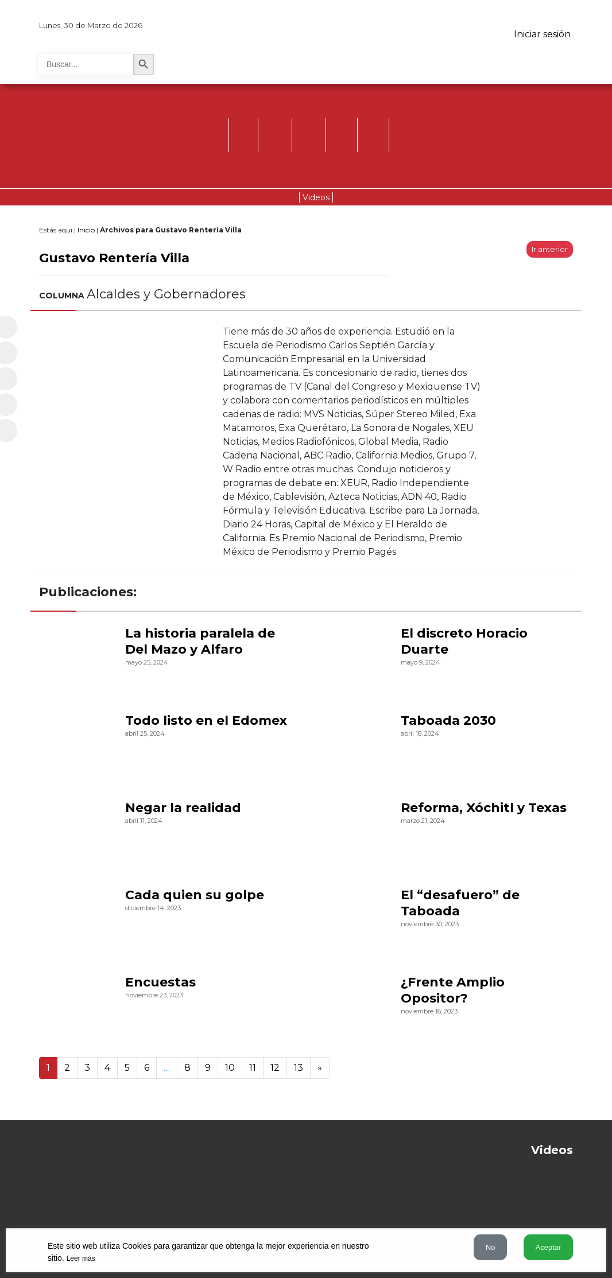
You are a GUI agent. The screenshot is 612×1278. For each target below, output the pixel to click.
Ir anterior (550, 249)
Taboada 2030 (448, 720)
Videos (316, 197)
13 (298, 1067)
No (490, 1247)
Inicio (86, 230)
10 (230, 1067)
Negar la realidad (183, 807)
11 (252, 1067)
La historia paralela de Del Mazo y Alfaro (200, 641)
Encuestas (160, 982)
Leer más (81, 1258)
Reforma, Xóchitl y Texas (484, 807)
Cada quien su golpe (194, 895)
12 (275, 1067)
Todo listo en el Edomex (206, 720)
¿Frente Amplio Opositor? (453, 990)
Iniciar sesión (542, 34)
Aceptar (548, 1247)
